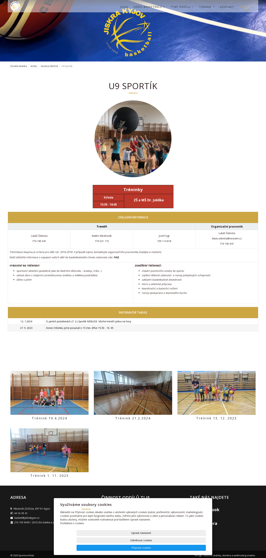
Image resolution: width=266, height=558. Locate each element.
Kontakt (227, 7)
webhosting (240, 553)
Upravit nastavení (134, 547)
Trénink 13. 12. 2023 (216, 418)
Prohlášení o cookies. (72, 538)
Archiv (246, 6)
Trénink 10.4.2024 (49, 418)
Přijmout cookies (192, 547)
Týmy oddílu (182, 6)
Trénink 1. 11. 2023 (49, 474)
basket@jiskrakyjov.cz (26, 515)
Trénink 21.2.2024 (133, 418)
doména (226, 553)
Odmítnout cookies (163, 547)
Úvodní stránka (18, 66)
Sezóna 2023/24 (49, 66)
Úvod (124, 7)
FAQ (116, 257)
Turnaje (207, 6)
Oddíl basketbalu (149, 6)
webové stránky (212, 553)
